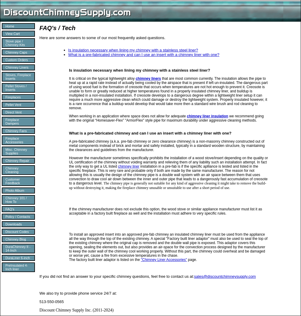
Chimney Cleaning (11, 170)
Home (9, 26)
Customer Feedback (12, 181)
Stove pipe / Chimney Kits (15, 43)
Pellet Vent (13, 105)
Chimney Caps (16, 52)
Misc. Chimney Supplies (16, 151)
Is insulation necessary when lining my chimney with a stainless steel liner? (133, 50)
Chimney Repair (17, 161)
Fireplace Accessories (14, 140)
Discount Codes (17, 232)
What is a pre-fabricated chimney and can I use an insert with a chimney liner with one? (143, 54)
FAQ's (9, 209)
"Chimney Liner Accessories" (164, 260)
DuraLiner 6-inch (17, 258)
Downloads (13, 224)
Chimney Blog (15, 239)
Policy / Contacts (17, 216)
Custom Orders (16, 60)
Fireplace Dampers (12, 121)
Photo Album (14, 190)
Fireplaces (13, 97)
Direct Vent (13, 112)
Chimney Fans (16, 131)
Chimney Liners (16, 67)
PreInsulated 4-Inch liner (16, 267)
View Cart (12, 34)
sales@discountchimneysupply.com (225, 276)
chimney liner (128, 166)
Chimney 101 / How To (16, 199)
